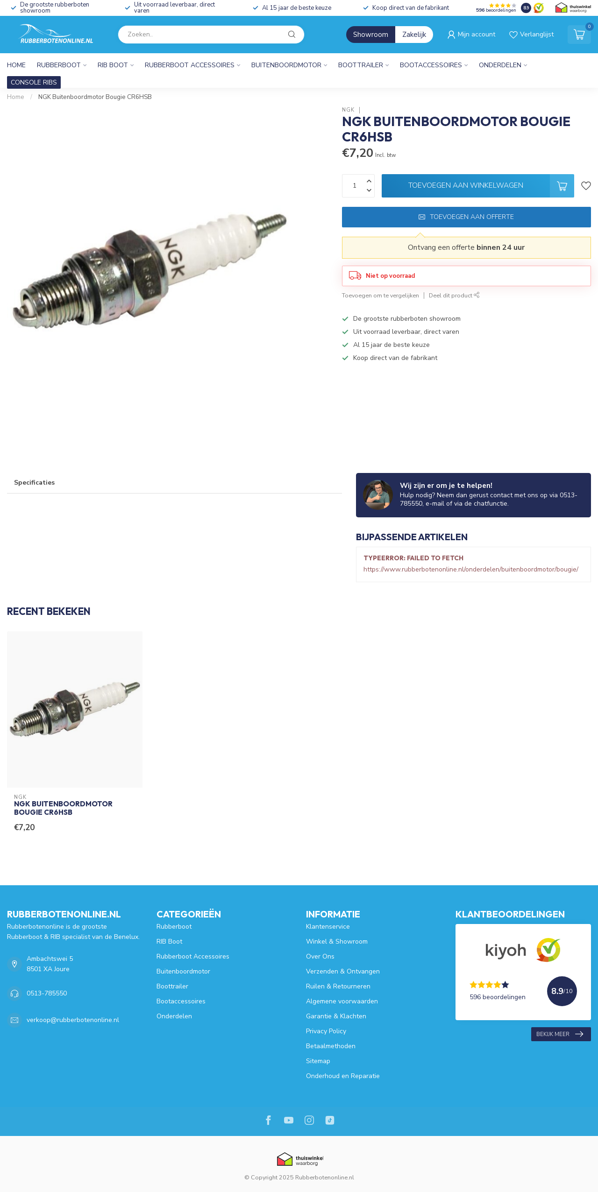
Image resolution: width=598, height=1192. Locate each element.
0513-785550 (47, 993)
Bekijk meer (559, 1034)
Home (16, 65)
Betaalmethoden (331, 1046)
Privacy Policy (326, 1031)
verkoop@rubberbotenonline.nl (73, 1020)
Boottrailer (360, 65)
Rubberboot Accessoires (190, 65)
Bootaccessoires (431, 65)
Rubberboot (59, 65)
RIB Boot (113, 65)
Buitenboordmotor (286, 65)
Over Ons (320, 956)
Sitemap (318, 1061)
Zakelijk (414, 34)
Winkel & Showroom (337, 941)
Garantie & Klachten (336, 1016)
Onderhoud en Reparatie (343, 1076)
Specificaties (34, 482)
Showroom (370, 34)
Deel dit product (454, 295)
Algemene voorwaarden (342, 1001)
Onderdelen (500, 65)
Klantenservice (328, 926)
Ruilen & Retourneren (338, 986)
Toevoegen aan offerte (466, 216)
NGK (348, 110)
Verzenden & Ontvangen (343, 971)
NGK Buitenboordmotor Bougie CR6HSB (95, 97)
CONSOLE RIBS (34, 82)
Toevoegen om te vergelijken (380, 295)
